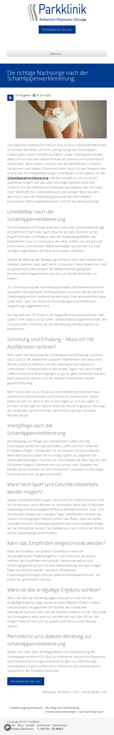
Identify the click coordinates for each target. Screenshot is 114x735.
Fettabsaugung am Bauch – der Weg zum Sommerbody (43, 708)
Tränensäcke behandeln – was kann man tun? (76, 712)
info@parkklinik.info (22, 729)
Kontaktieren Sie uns (25, 681)
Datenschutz (60, 725)
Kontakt (30, 725)
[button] (7, 727)
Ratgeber (25, 95)
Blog (20, 725)
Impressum (43, 725)
